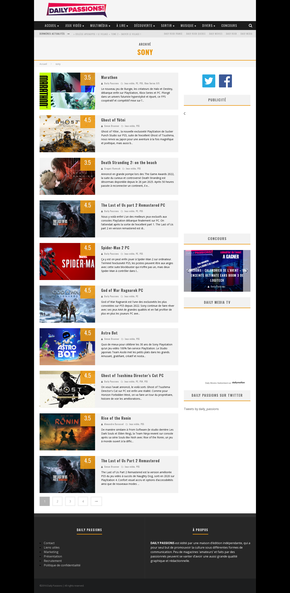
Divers (207, 25)
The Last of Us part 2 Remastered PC (133, 205)
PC (137, 83)
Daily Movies (215, 33)
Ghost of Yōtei (113, 120)
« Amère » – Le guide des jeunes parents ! (95, 34)
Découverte (143, 25)
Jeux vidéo (73, 25)
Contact (49, 543)
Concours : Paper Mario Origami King (216, 280)
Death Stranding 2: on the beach (129, 162)
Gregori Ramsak (112, 168)
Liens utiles (52, 547)
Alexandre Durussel (114, 424)
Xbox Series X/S (151, 83)
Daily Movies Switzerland (216, 383)
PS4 (141, 381)
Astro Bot (109, 333)
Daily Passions (111, 83)
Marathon (109, 77)
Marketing (51, 552)
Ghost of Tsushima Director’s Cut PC (132, 375)
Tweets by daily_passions (201, 409)
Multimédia (99, 25)
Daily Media (246, 33)
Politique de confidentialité (62, 565)
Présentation (53, 556)
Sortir (166, 25)
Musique (187, 25)
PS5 (141, 83)
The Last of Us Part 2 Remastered (130, 460)
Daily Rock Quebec (195, 33)
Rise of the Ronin (116, 418)
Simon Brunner (111, 125)
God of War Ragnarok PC (122, 290)
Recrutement (53, 561)
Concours (229, 25)
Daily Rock (231, 33)
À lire (121, 25)
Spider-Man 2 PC (115, 247)
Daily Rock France (173, 33)
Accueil (50, 25)
